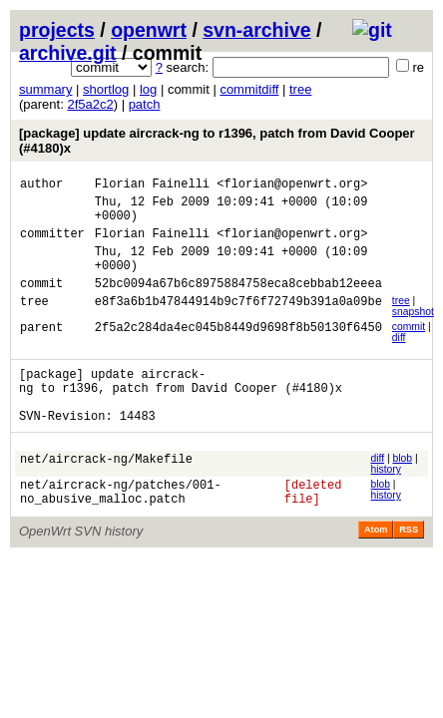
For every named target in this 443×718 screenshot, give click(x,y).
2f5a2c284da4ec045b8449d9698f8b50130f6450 (238, 350)
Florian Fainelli (152, 186)
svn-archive (256, 30)
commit (408, 347)
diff (399, 358)
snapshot (413, 332)
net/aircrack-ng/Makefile (106, 494)
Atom (375, 568)
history (385, 502)
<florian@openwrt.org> (292, 186)
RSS (408, 568)
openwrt (149, 30)
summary (45, 89)
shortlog (106, 89)
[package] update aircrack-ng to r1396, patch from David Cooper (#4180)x (217, 141)
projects (57, 30)
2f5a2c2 (90, 104)
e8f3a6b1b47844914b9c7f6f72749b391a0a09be (238, 324)
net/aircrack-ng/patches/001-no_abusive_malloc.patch (121, 528)
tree (300, 89)
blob (402, 491)
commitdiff (249, 89)
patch (145, 104)
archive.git (68, 53)
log (148, 89)
